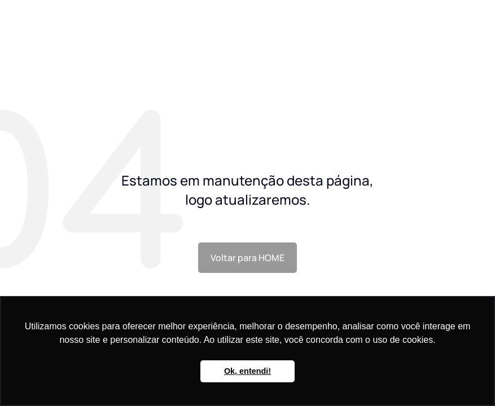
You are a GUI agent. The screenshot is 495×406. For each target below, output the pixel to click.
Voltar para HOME (247, 257)
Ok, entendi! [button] (247, 371)
